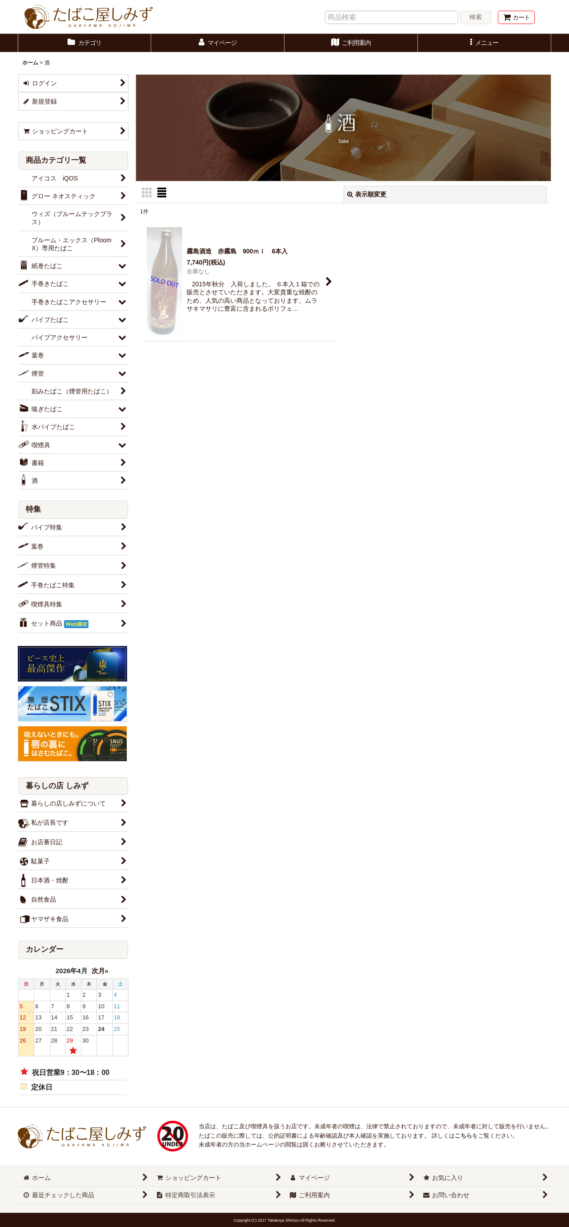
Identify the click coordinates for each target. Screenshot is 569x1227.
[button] (484, 43)
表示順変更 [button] (366, 194)
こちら (463, 1135)
